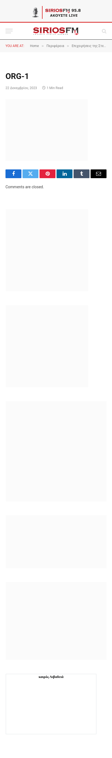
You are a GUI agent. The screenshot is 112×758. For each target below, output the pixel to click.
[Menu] (9, 31)
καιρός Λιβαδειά (51, 677)
